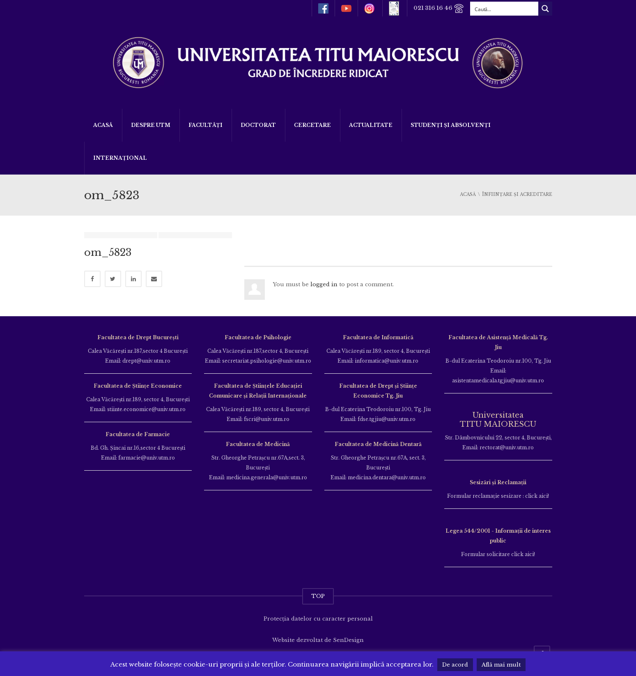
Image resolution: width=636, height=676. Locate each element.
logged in (324, 284)
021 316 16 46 (438, 8)
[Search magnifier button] (545, 9)
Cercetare (312, 125)
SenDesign (348, 640)
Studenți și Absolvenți (451, 125)
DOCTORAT (258, 125)
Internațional (120, 158)
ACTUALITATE (371, 125)
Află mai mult (501, 664)
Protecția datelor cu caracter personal (318, 618)
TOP (318, 596)
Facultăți (205, 125)
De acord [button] (455, 664)
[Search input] (505, 8)
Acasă (103, 125)
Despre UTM (150, 125)
